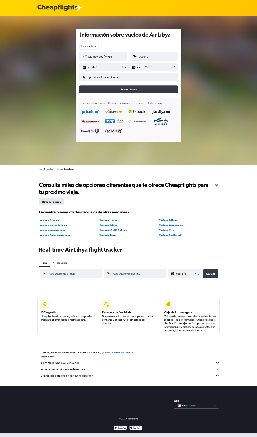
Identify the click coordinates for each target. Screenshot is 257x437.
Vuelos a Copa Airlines (52, 230)
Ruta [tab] (44, 262)
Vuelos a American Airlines (55, 235)
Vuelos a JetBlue (168, 219)
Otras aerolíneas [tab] (51, 201)
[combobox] (89, 46)
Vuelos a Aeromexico (171, 225)
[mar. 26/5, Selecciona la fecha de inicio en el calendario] (185, 273)
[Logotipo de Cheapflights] (57, 7)
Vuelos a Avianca (49, 219)
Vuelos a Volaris (108, 225)
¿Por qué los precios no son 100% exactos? (130, 376)
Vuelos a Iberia (107, 235)
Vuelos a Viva (166, 230)
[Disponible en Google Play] (120, 428)
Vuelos (50, 169)
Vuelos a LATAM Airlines (113, 230)
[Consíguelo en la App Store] (135, 428)
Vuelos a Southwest (170, 235)
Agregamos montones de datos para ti (130, 369)
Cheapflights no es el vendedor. (130, 363)
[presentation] (216, 185)
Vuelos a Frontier (108, 219)
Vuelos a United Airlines (53, 225)
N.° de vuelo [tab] (60, 262)
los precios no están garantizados (118, 352)
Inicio (39, 169)
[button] (101, 67)
